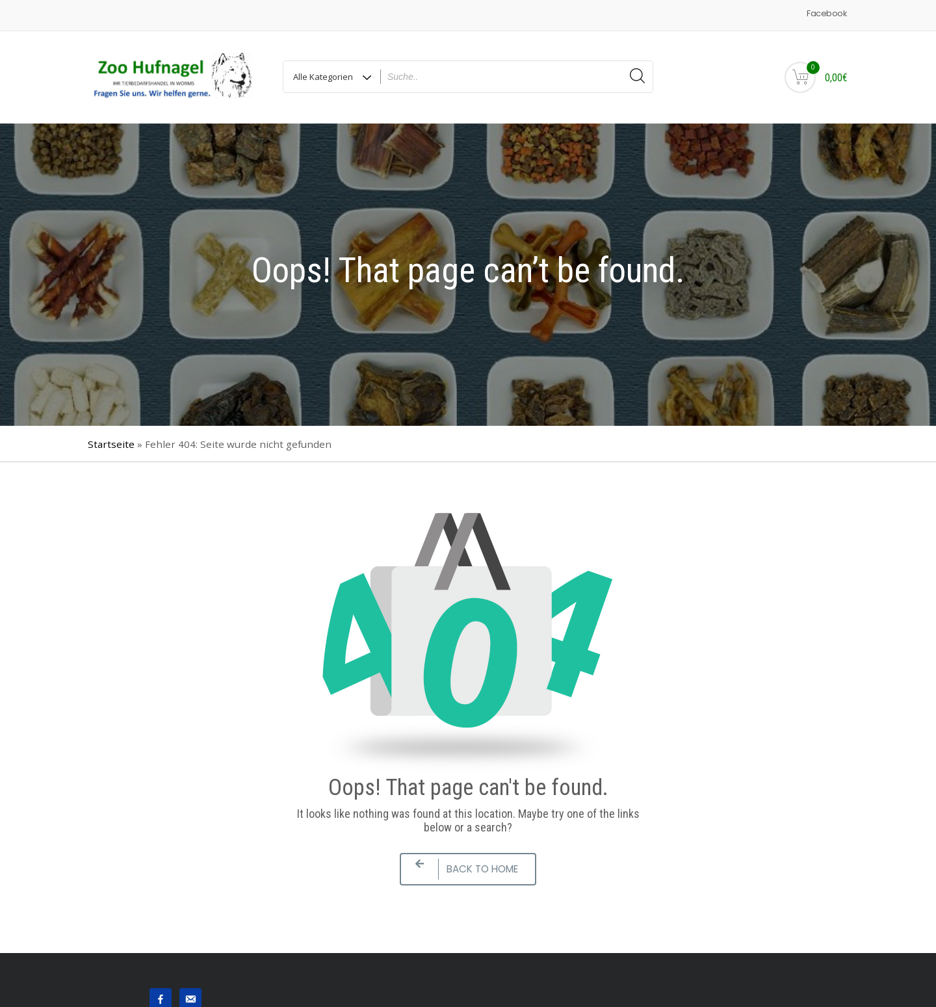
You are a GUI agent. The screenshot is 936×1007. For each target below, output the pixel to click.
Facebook (826, 13)
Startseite (111, 444)
